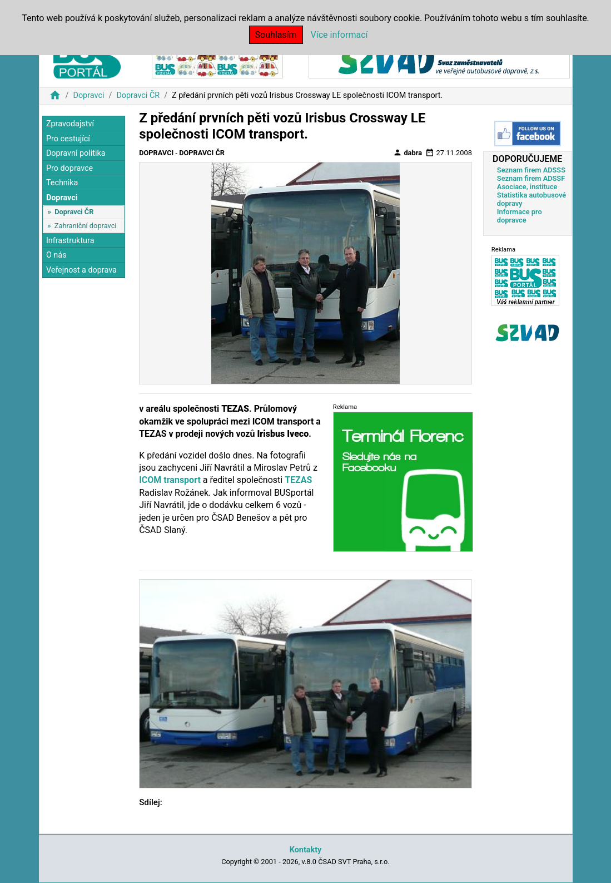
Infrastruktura (70, 240)
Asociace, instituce (527, 186)
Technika (62, 183)
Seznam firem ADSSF (531, 178)
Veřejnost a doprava (81, 270)
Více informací (339, 34)
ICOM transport (170, 480)
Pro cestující (68, 139)
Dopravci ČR (138, 95)
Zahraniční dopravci (85, 225)
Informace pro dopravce (519, 216)
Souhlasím (276, 34)
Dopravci (88, 95)
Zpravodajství (70, 124)
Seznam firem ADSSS (531, 170)
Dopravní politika (76, 153)
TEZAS (298, 480)
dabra (407, 152)
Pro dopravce (69, 168)
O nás (56, 255)
